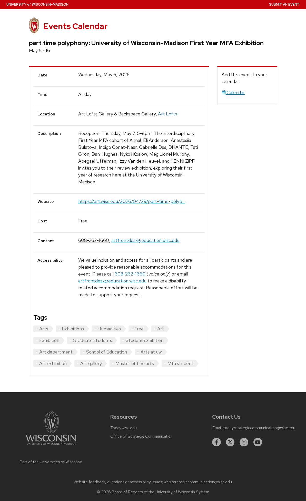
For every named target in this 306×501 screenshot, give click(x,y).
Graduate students (92, 340)
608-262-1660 (93, 240)
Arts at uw (151, 352)
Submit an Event (284, 4)
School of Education (106, 352)
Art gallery (91, 363)
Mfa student (180, 363)
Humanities (109, 329)
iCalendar (233, 92)
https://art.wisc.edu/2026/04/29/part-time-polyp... (131, 201)
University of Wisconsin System (182, 492)
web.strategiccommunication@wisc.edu (198, 482)
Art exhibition (53, 363)
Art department (56, 352)
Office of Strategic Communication (141, 436)
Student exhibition (144, 340)
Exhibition (49, 340)
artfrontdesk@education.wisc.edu (145, 240)
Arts (43, 329)
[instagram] (244, 442)
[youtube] (257, 442)
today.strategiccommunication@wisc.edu (259, 427)
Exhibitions (73, 329)
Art (160, 329)
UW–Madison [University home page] (37, 4)
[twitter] (230, 442)
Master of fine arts (134, 363)
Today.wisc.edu (123, 427)
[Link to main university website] (51, 445)
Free (139, 329)
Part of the (51, 462)
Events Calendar (75, 26)
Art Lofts (167, 114)
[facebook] (216, 442)
